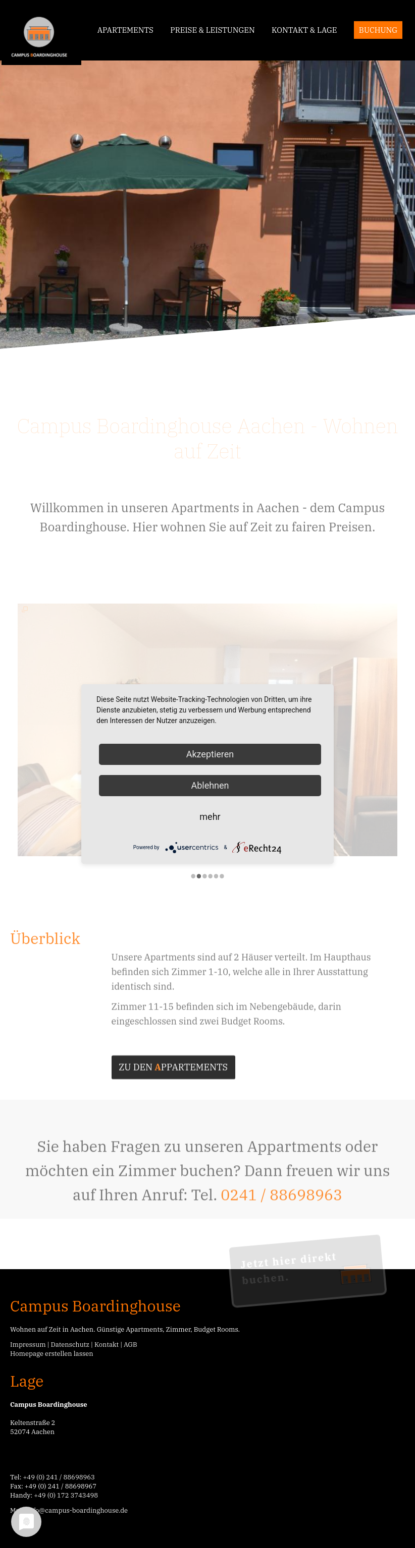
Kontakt (106, 1344)
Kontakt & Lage (304, 30)
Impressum (28, 1344)
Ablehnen (210, 785)
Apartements (125, 30)
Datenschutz (70, 1344)
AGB (130, 1344)
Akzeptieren (210, 754)
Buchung (378, 30)
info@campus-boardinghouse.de (77, 1510)
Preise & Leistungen (212, 30)
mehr (209, 816)
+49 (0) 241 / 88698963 (59, 1477)
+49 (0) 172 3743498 (66, 1495)
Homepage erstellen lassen (51, 1353)
